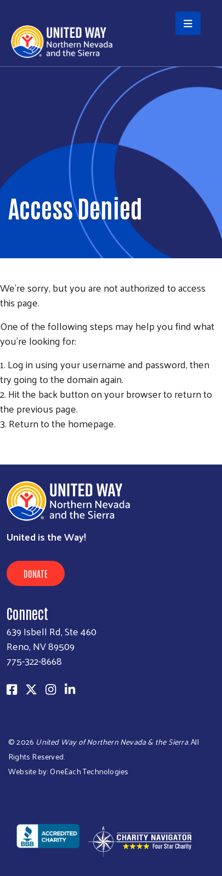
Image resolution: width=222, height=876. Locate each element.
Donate (36, 573)
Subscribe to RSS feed (4, 443)
